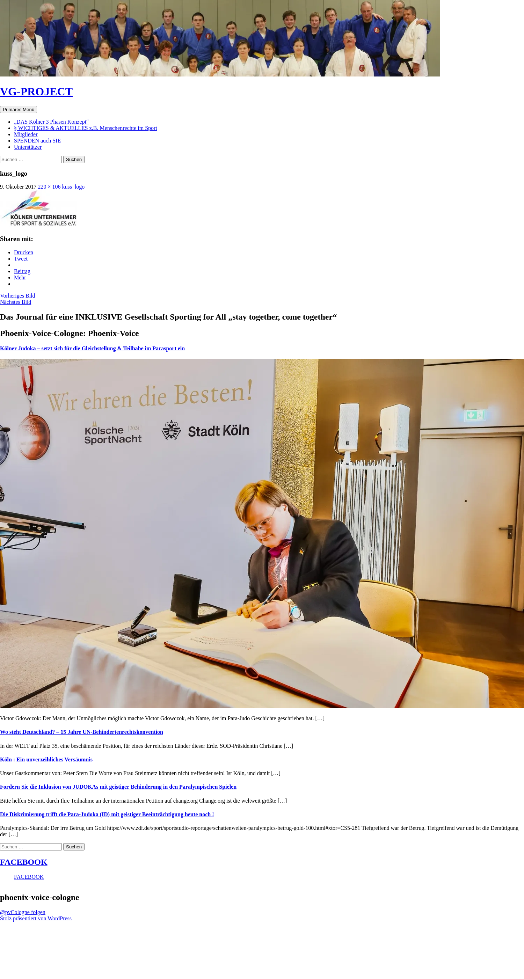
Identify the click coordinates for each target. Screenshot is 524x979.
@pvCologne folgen (22, 912)
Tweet (21, 259)
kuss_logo (73, 187)
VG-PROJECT (36, 91)
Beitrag (22, 271)
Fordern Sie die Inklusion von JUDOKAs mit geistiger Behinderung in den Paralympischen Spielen (118, 787)
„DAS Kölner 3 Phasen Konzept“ (51, 122)
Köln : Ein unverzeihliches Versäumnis (46, 759)
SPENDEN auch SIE (37, 141)
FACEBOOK (24, 862)
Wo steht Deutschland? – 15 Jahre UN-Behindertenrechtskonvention (81, 732)
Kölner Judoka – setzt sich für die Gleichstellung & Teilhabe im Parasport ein (92, 348)
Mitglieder (26, 134)
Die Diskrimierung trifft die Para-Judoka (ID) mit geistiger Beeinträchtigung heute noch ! (107, 814)
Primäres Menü (18, 109)
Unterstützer (28, 147)
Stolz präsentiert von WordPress (36, 918)
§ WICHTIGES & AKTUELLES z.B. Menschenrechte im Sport (85, 128)
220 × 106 (49, 187)
